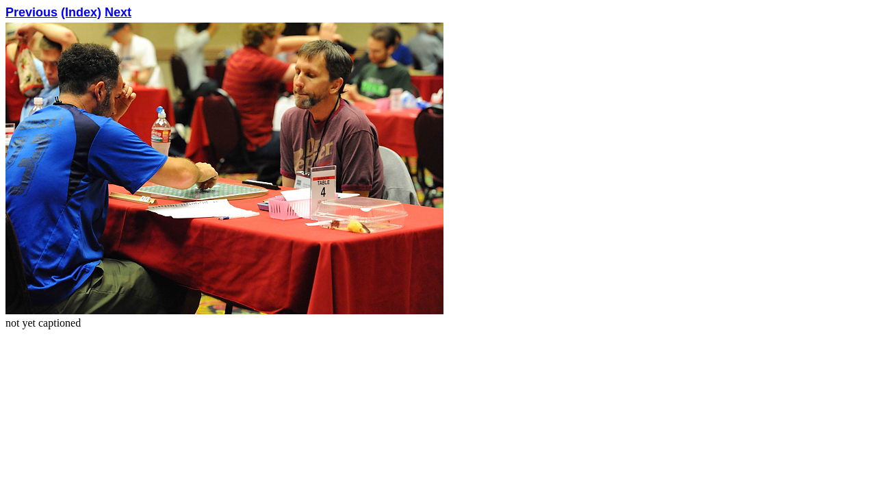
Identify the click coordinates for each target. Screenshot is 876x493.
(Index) (81, 12)
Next (118, 12)
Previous (31, 12)
